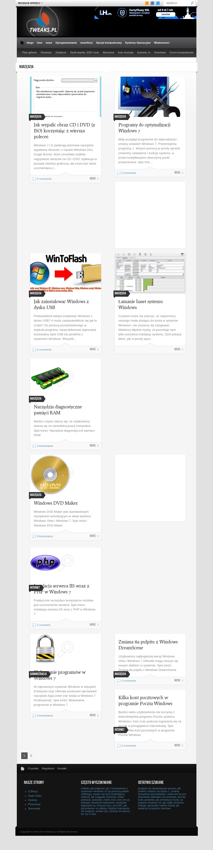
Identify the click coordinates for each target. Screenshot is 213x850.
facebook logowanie (102, 802)
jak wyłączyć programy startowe (158, 807)
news (48, 42)
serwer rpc (102, 811)
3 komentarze (45, 445)
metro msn (110, 799)
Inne (39, 42)
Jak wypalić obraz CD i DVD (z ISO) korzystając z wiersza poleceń (64, 130)
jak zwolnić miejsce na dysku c (159, 790)
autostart (97, 799)
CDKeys (33, 791)
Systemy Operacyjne (138, 42)
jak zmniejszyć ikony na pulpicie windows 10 (160, 801)
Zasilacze (60, 52)
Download (160, 52)
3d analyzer (87, 811)
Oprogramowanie (66, 42)
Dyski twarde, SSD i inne (84, 52)
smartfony (86, 42)
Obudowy (46, 52)
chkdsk (85, 788)
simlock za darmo (119, 811)
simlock (85, 796)
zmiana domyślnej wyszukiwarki (158, 792)
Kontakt (62, 768)
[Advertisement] (154, 215)
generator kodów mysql (161, 805)
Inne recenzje (126, 52)
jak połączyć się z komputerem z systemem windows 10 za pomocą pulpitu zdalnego (105, 791)
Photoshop (34, 804)
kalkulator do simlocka (163, 796)
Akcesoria (108, 52)
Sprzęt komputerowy (109, 42)
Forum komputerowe (182, 52)
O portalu (33, 768)
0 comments (44, 178)
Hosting (32, 800)
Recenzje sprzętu (30, 3)
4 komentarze (45, 715)
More (93, 178)
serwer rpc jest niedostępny (108, 794)
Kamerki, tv (143, 52)
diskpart (85, 802)
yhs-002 (117, 805)
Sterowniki (34, 808)
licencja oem (104, 805)
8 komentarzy (45, 536)
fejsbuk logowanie (119, 808)
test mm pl (123, 799)
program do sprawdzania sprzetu (157, 788)
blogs (30, 42)
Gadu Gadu (35, 795)
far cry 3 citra (88, 814)
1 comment (43, 625)
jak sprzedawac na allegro (104, 807)
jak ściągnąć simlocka (103, 796)
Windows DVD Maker (56, 503)
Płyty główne (29, 52)
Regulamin (48, 768)
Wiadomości (161, 42)
